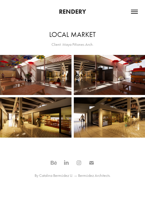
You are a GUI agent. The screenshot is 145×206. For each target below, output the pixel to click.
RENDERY (72, 11)
